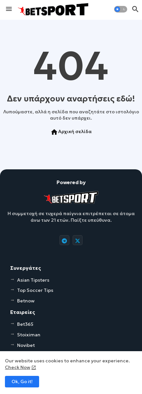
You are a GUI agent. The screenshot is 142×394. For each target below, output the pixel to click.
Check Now (17, 367)
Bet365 (25, 324)
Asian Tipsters (33, 280)
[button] (120, 9)
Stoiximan (28, 335)
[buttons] (64, 240)
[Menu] (9, 9)
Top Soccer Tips (35, 290)
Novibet (26, 345)
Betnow (26, 301)
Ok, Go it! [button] (22, 381)
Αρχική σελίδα (71, 132)
